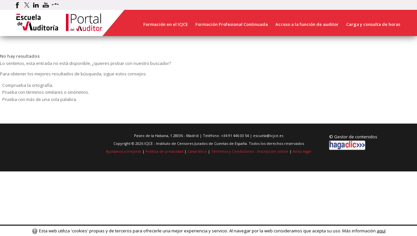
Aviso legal (302, 151)
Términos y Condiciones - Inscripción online (249, 151)
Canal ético (197, 151)
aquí (381, 231)
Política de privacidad (164, 151)
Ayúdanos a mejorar (123, 151)
